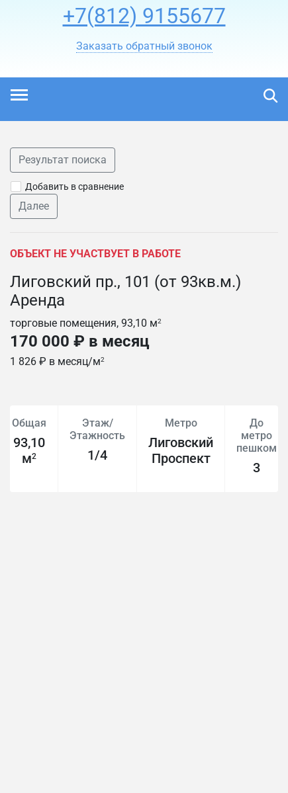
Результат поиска (63, 159)
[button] (144, 46)
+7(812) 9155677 (144, 15)
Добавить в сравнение (74, 186)
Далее (34, 206)
